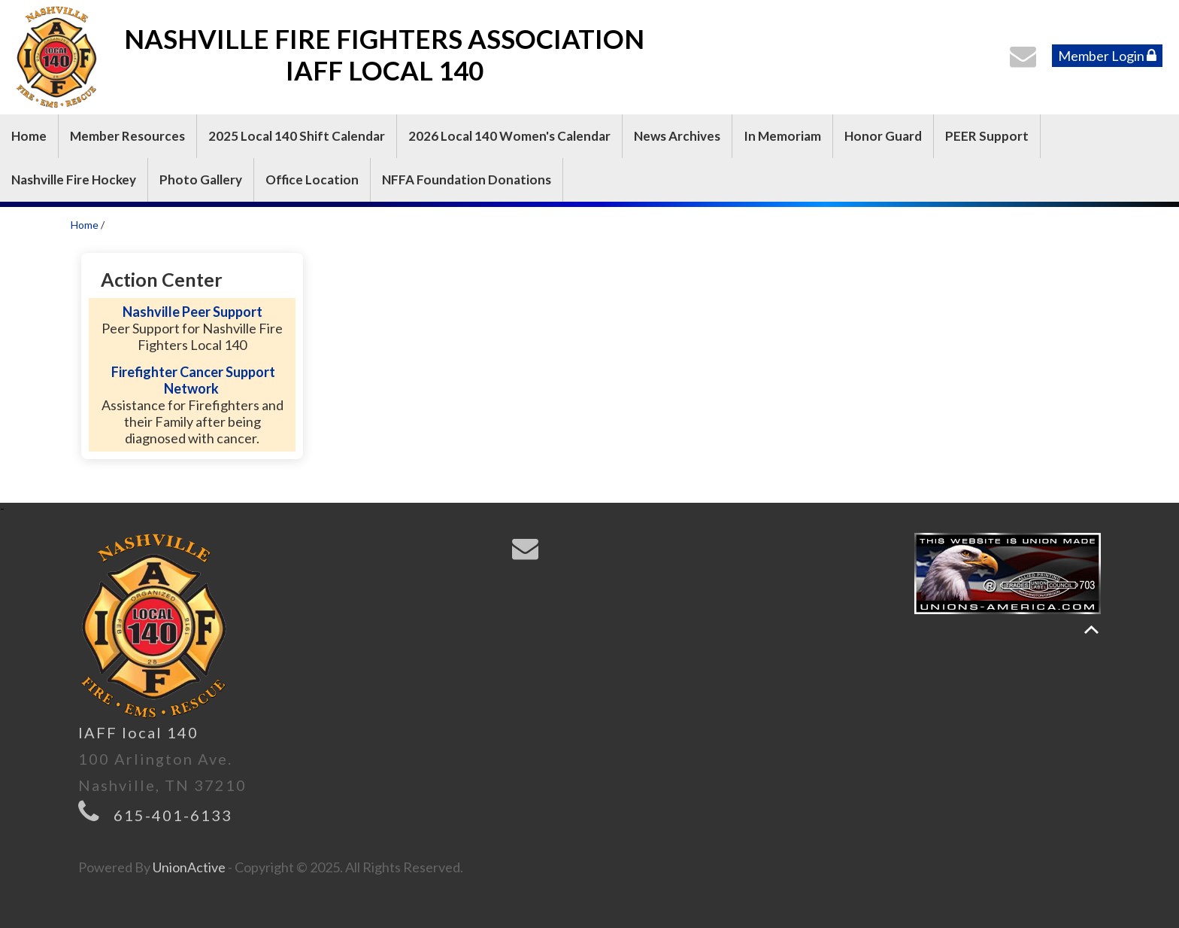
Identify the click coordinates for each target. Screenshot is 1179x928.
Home (29, 136)
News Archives (677, 136)
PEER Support (987, 136)
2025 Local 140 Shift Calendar (296, 136)
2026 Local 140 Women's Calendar (509, 136)
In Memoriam (782, 136)
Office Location (312, 179)
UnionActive (189, 867)
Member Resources (127, 136)
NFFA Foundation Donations (466, 179)
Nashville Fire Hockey (73, 179)
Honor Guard (883, 136)
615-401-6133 (173, 815)
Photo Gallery (200, 179)
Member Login (1107, 55)
